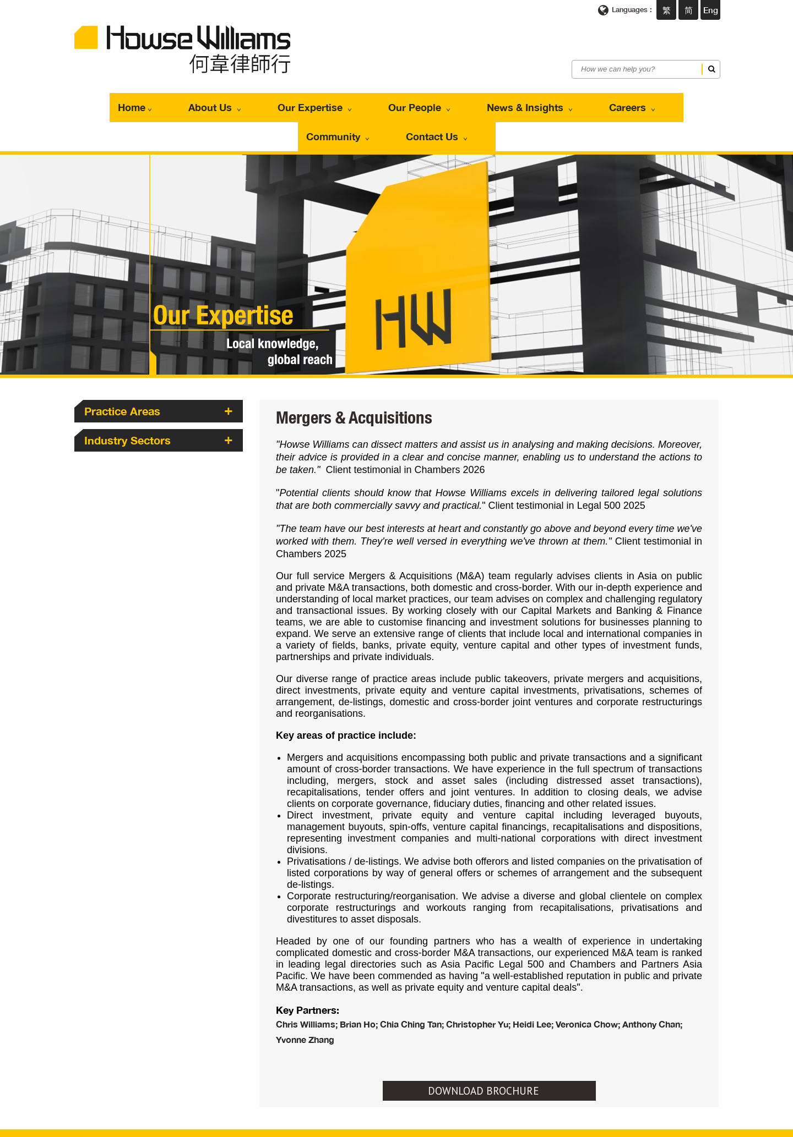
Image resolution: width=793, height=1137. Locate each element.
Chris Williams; (308, 985)
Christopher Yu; (479, 985)
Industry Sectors (127, 401)
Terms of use (297, 1125)
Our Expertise (254, 102)
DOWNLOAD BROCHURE (483, 1051)
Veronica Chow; (589, 985)
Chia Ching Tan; (413, 985)
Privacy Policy (350, 1125)
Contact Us (665, 102)
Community (586, 102)
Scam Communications (422, 1125)
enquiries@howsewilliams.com (309, 1102)
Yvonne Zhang (305, 1000)
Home (113, 102)
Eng (710, 10)
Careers (514, 102)
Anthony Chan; (652, 985)
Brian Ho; (360, 985)
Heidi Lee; (534, 985)
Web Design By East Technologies (654, 1125)
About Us (174, 102)
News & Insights (431, 102)
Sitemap (484, 1125)
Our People (340, 102)
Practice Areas (122, 371)
